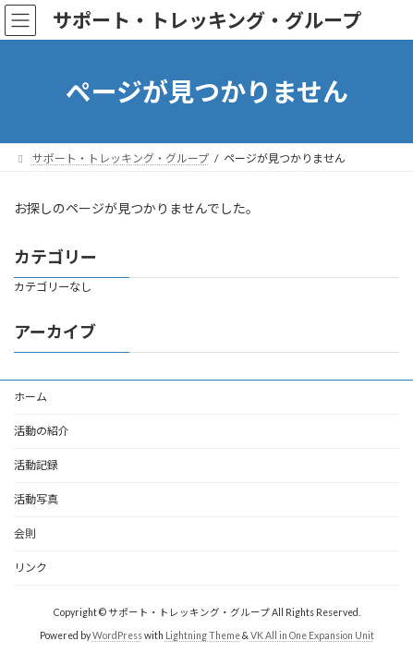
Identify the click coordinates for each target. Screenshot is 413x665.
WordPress (117, 634)
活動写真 (36, 499)
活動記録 (36, 465)
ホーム (30, 397)
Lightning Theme (202, 634)
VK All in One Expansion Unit (312, 634)
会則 (25, 533)
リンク (30, 567)
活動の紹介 (41, 431)
